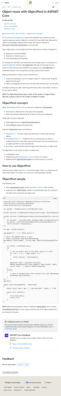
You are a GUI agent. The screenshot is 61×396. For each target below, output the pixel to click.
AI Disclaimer (8, 387)
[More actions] (57, 7)
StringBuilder (10, 65)
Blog (28, 387)
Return (24, 170)
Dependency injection (27, 157)
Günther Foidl (9, 33)
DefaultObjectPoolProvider (16, 107)
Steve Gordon (20, 33)
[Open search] (53, 2)
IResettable (9, 146)
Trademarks (17, 390)
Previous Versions (19, 387)
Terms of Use (8, 390)
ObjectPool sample (9, 29)
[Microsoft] (30, 2)
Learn (4, 7)
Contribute (36, 387)
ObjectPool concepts (10, 24)
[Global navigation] (2, 2)
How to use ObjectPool (11, 26)
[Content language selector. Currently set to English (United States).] (13, 382)
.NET (9, 7)
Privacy (44, 387)
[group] (30, 252)
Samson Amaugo (36, 33)
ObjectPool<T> (11, 134)
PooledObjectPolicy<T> (14, 139)
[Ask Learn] (53, 7)
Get (6, 170)
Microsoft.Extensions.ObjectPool (13, 38)
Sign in (57, 3)
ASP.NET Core (16, 7)
